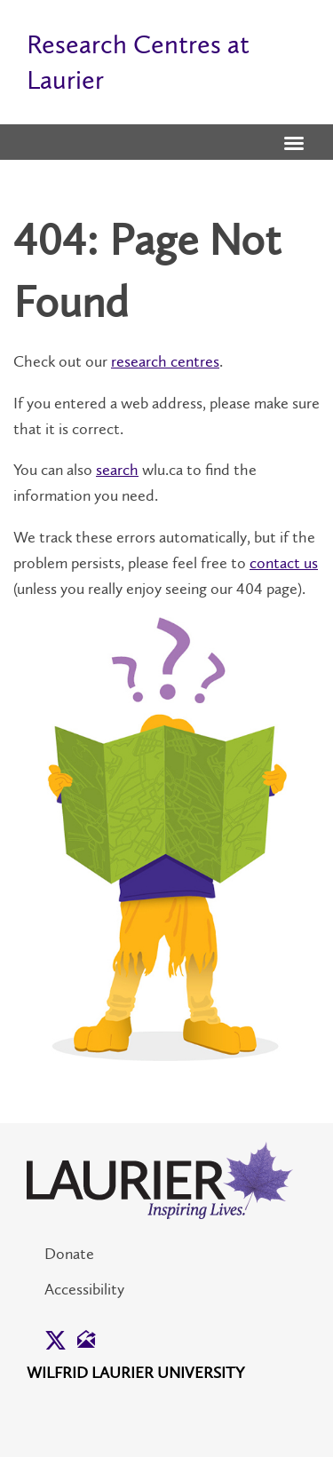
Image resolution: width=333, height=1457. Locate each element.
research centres (165, 361)
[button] (293, 144)
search (117, 469)
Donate (69, 1253)
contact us (284, 563)
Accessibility (84, 1289)
